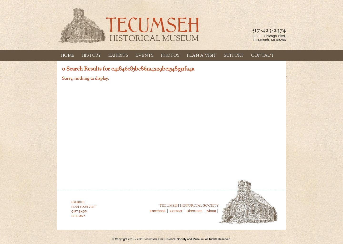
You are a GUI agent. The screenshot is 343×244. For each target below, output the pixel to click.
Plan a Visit (201, 56)
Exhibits (118, 56)
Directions (196, 211)
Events (145, 56)
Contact (262, 56)
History (91, 56)
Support (234, 56)
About (211, 211)
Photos (170, 56)
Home (67, 56)
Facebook (159, 211)
